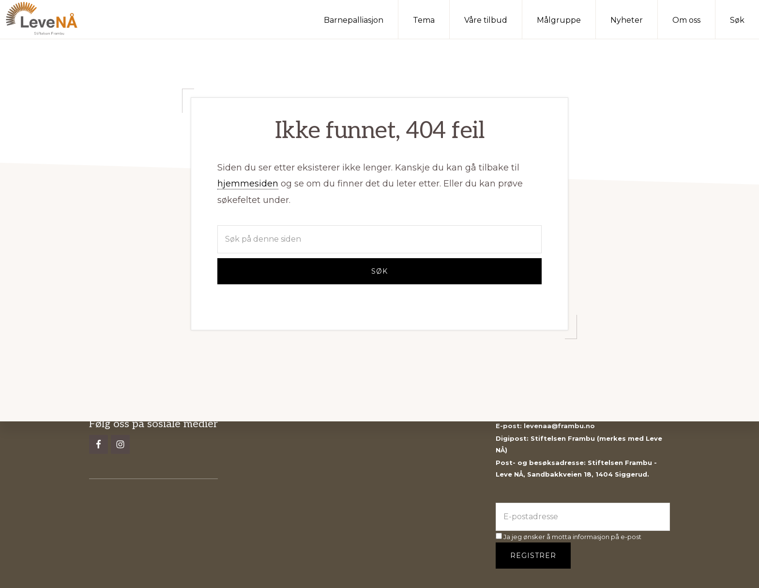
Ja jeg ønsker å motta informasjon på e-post (568, 537)
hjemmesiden (247, 183)
